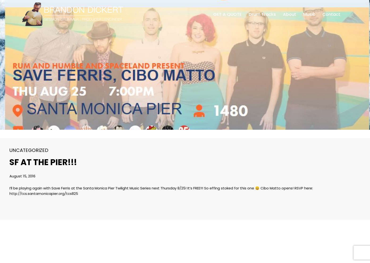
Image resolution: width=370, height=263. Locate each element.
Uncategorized (28, 150)
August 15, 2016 (22, 176)
